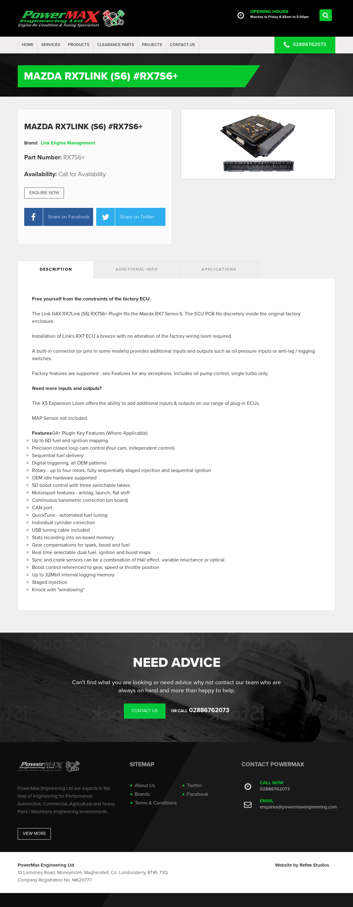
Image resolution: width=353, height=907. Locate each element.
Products (78, 44)
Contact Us (182, 44)
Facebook (197, 794)
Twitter (194, 785)
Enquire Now (44, 192)
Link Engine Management (68, 143)
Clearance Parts (115, 44)
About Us (145, 785)
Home (28, 44)
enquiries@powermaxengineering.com (298, 807)
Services (50, 44)
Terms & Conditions (156, 803)
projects (152, 44)
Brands (142, 794)
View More (34, 833)
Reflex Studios (314, 865)
